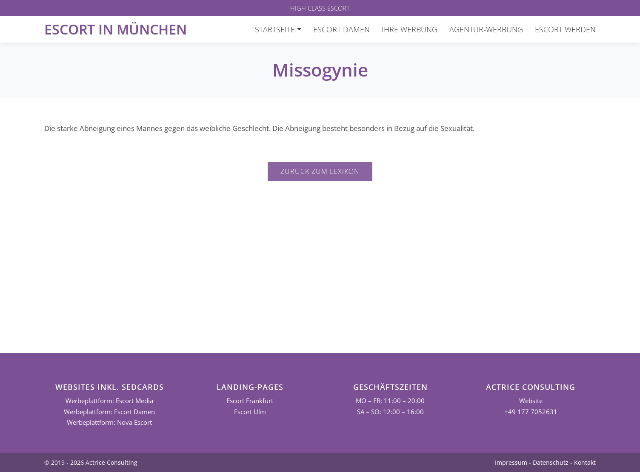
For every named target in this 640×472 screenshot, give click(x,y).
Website (531, 401)
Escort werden (565, 29)
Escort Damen (341, 29)
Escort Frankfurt (249, 401)
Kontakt (585, 462)
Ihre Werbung (409, 29)
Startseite (275, 29)
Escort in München (115, 29)
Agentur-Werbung (486, 29)
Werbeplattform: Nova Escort (109, 422)
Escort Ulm (250, 412)
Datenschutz (551, 462)
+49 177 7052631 (530, 412)
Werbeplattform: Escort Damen (109, 412)
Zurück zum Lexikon (320, 171)
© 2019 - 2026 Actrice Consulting (90, 462)
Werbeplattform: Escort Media (109, 401)
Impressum (511, 462)
